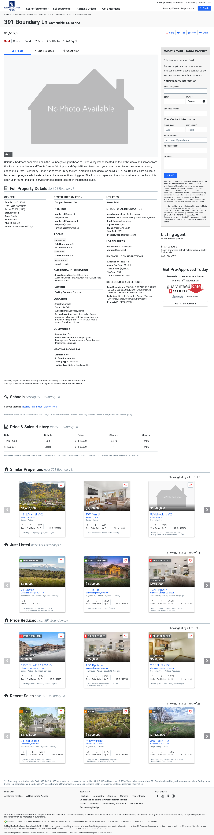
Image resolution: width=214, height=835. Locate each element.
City (166, 97)
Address (171, 86)
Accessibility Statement (114, 803)
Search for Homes (37, 8)
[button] (204, 8)
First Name (169, 125)
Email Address (171, 135)
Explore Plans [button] (151, 821)
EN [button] (210, 2)
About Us (190, 3)
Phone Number (171, 146)
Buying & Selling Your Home (170, 3)
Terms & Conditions (89, 803)
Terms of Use (191, 219)
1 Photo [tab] (17, 51)
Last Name (191, 125)
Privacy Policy (138, 796)
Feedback (84, 796)
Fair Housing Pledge (89, 807)
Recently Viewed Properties (178, 8)
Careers (201, 3)
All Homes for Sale (13, 796)
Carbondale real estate (72, 784)
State (189, 97)
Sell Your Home (62, 8)
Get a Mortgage (112, 8)
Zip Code (171, 109)
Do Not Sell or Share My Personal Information (104, 799)
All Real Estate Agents (37, 796)
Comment (169, 156)
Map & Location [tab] (44, 51)
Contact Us (98, 796)
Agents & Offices (87, 8)
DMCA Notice (136, 803)
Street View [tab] (71, 51)
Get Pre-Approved (185, 303)
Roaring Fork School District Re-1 (39, 406)
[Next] (207, 510)
